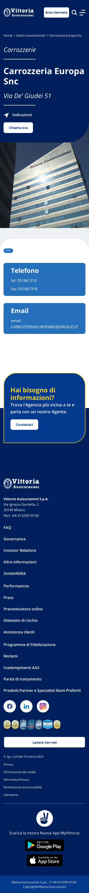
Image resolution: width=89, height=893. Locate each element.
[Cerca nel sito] (74, 12)
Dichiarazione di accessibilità (23, 787)
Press (9, 597)
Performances (16, 586)
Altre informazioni (20, 562)
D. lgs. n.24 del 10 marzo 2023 (23, 756)
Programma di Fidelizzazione (30, 644)
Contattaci (24, 424)
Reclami (11, 656)
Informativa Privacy (16, 779)
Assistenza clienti (19, 632)
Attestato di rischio (21, 620)
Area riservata (56, 12)
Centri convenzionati (30, 35)
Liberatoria (11, 795)
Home (8, 35)
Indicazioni (18, 114)
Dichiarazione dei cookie (20, 772)
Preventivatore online (23, 609)
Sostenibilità (15, 573)
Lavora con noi (45, 742)
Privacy (8, 764)
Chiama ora (18, 127)
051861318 (27, 280)
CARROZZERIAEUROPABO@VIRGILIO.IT (44, 326)
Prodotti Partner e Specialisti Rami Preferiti (42, 690)
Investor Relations (20, 550)
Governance (15, 539)
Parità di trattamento (23, 679)
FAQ (7, 527)
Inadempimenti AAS (21, 667)
